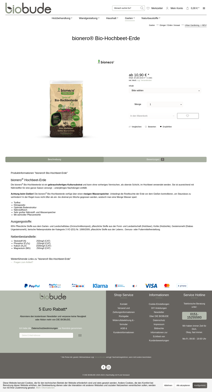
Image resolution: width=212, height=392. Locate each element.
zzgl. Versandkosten (144, 80)
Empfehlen (166, 127)
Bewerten (151, 127)
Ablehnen (168, 385)
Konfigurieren (200, 385)
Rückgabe (124, 316)
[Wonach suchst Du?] (128, 8)
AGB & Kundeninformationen (123, 330)
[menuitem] (128, 8)
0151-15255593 (194, 315)
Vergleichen (135, 127)
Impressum (159, 324)
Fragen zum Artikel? (22, 262)
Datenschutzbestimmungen (45, 328)
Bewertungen (155, 159)
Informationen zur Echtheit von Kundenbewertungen (159, 336)
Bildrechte (159, 328)
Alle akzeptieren (183, 385)
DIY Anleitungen (159, 308)
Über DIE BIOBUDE (159, 316)
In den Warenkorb (152, 115)
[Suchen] (142, 8)
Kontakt (123, 304)
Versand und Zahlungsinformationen (124, 310)
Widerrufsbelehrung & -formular (123, 322)
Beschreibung (54, 159)
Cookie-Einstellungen (159, 304)
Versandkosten (100, 357)
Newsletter (159, 312)
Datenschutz (159, 320)
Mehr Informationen (45, 388)
